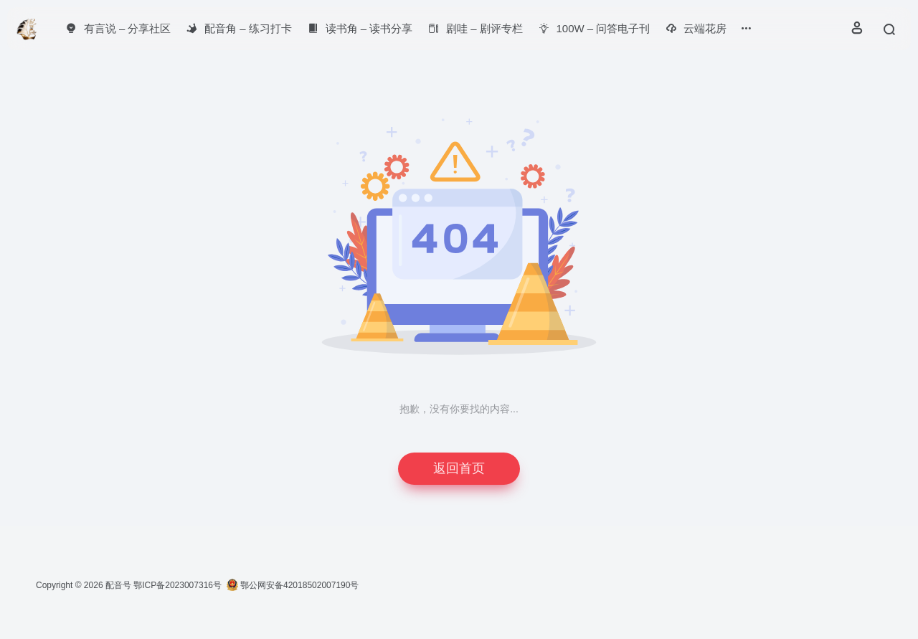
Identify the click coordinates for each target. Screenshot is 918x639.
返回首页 (459, 468)
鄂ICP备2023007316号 (177, 585)
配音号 (118, 585)
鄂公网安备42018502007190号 (293, 585)
